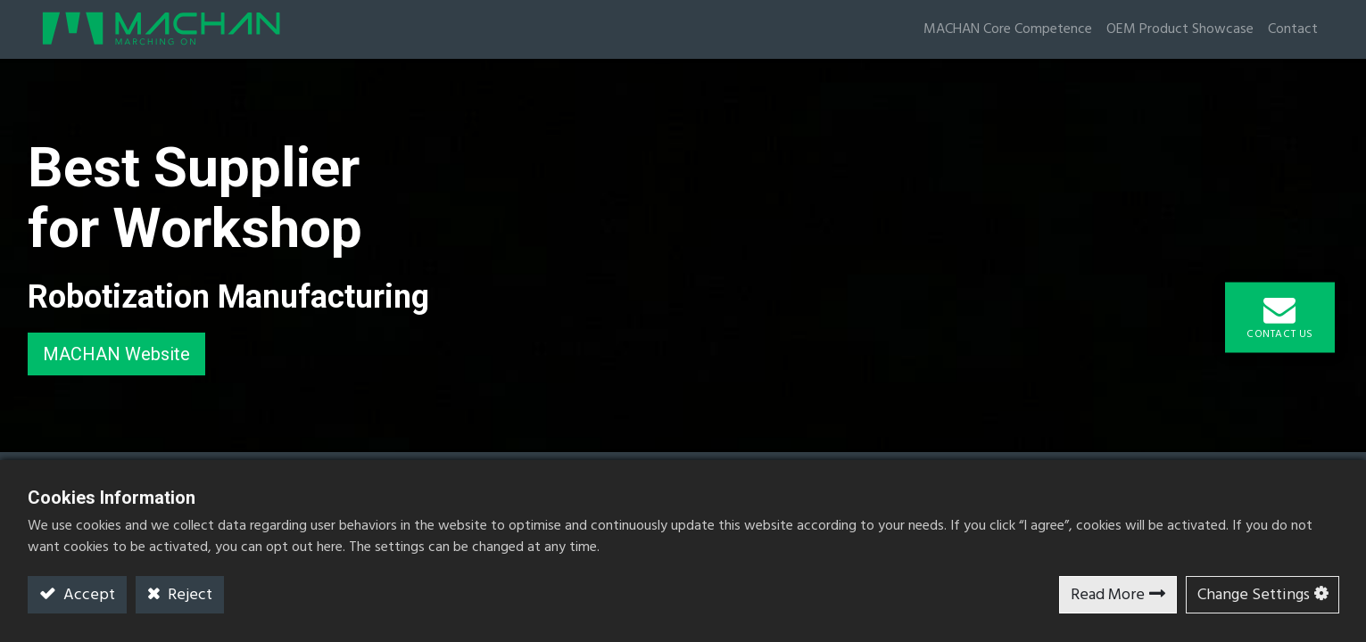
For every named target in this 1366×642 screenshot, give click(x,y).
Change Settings (1253, 595)
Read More (1108, 595)
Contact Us (1279, 318)
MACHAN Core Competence (1007, 29)
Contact (1293, 29)
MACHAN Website (116, 354)
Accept (87, 595)
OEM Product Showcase (1180, 29)
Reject (188, 595)
